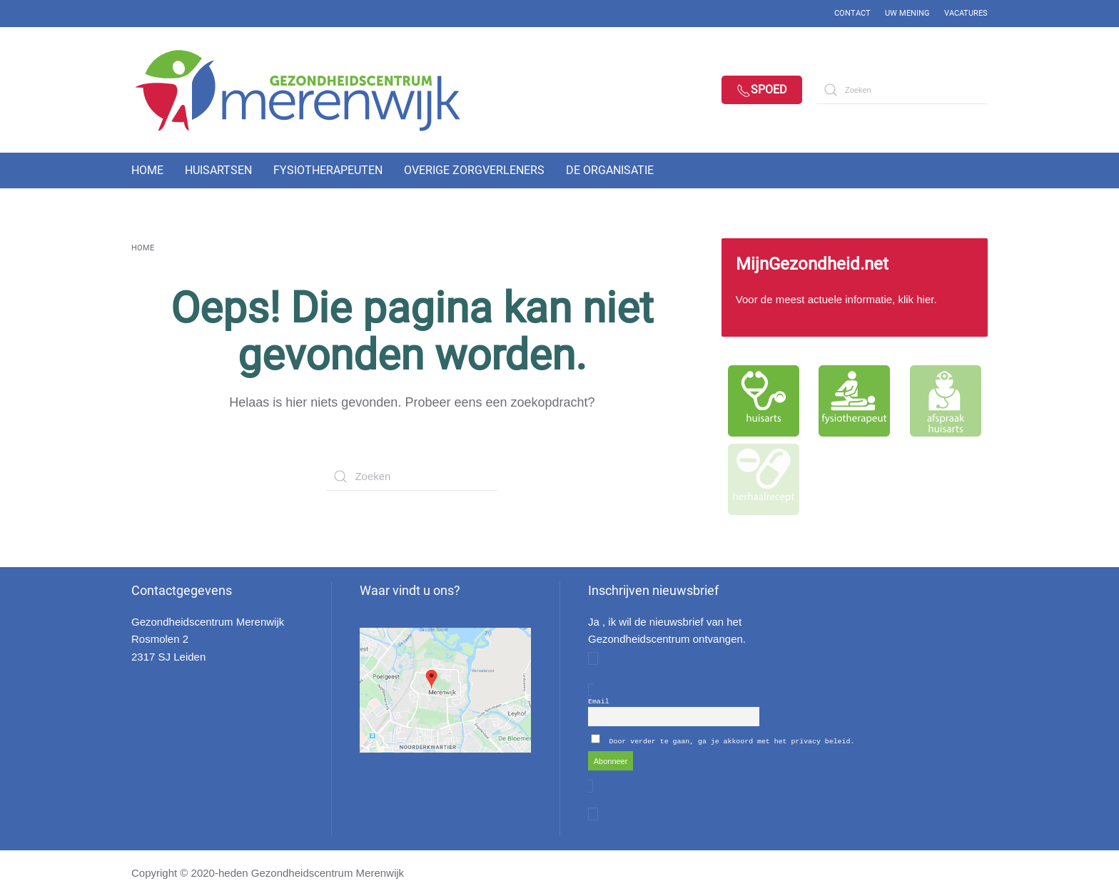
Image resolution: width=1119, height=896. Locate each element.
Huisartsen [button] (218, 170)
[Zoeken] (902, 90)
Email (598, 701)
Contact (852, 13)
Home (147, 170)
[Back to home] (309, 89)
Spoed (761, 90)
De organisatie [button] (610, 170)
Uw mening (907, 13)
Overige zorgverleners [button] (474, 170)
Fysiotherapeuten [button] (328, 170)
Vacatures (966, 13)
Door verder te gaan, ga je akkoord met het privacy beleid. (732, 740)
